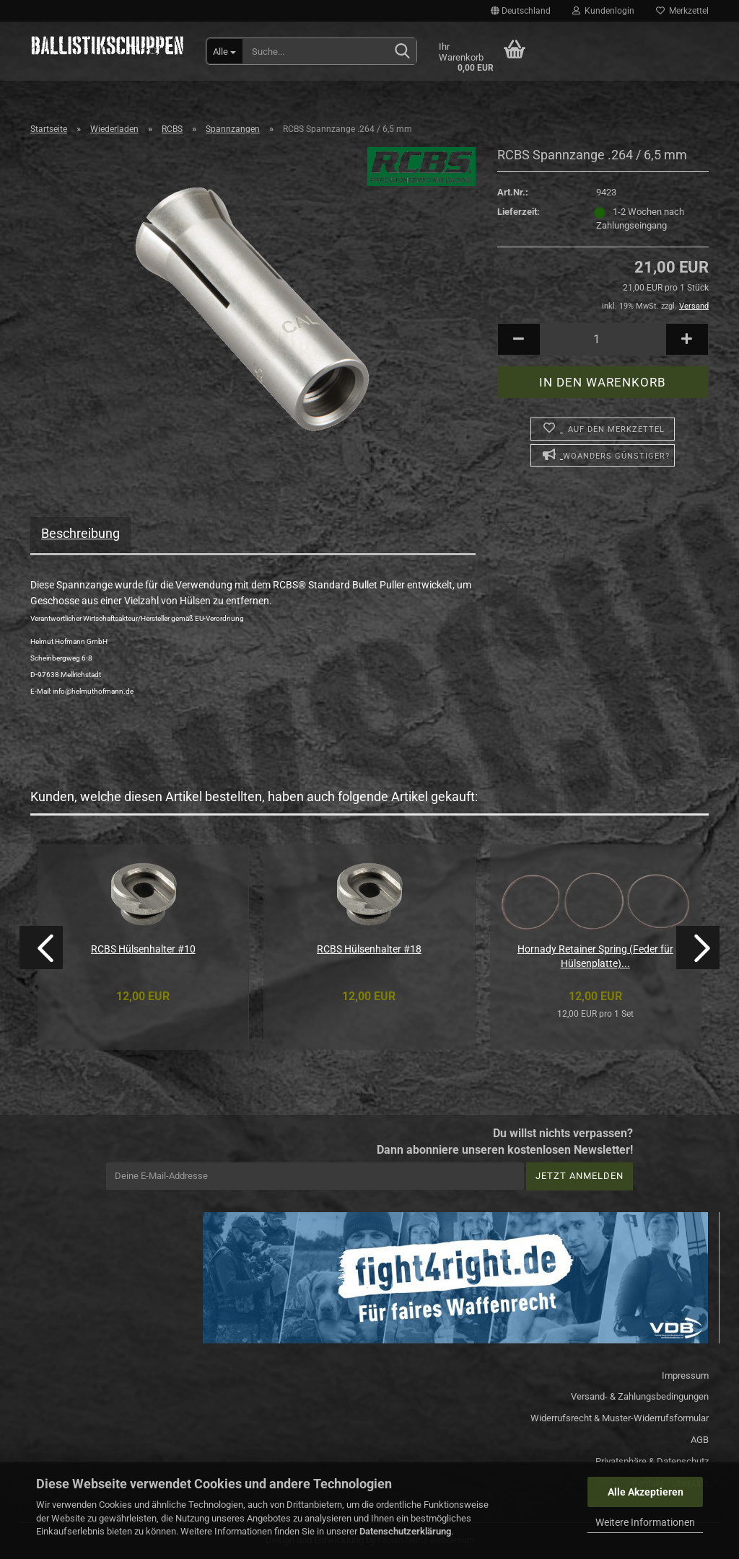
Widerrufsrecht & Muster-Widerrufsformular (619, 1418)
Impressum (685, 1375)
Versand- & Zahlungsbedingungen (640, 1396)
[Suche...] (224, 51)
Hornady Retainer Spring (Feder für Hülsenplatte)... (595, 956)
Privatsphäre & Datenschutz (652, 1461)
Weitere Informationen (645, 1522)
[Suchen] (402, 52)
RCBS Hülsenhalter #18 (369, 949)
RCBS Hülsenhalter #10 (143, 949)
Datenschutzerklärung (405, 1531)
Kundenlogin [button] (603, 11)
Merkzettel (682, 11)
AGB (700, 1439)
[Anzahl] (603, 339)
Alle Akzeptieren (645, 1492)
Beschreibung (80, 533)
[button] (520, 11)
